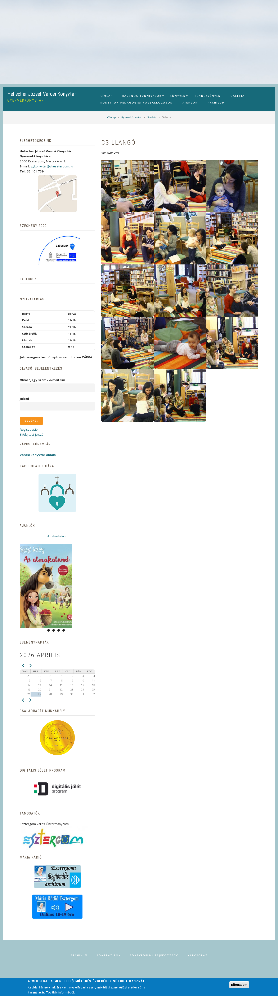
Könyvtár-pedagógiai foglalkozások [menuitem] (136, 102)
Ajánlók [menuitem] (190, 102)
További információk (60, 992)
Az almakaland (57, 536)
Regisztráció (29, 429)
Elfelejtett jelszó (32, 434)
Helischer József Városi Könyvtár (41, 94)
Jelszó (24, 398)
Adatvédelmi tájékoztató (154, 955)
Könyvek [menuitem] (177, 97)
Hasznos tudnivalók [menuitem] (141, 97)
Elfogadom (239, 984)
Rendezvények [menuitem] (207, 96)
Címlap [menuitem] (106, 96)
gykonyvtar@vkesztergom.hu (52, 166)
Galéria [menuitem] (237, 96)
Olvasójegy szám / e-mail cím (42, 380)
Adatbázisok (109, 955)
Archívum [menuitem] (216, 102)
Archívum (79, 955)
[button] (127, 185)
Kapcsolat (198, 955)
